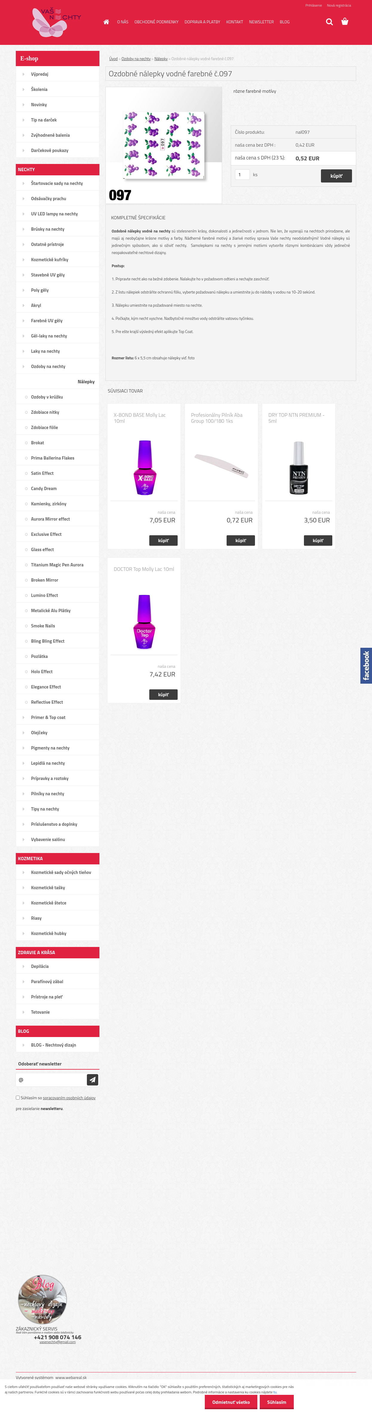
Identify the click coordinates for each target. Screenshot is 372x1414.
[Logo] (57, 22)
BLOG (285, 22)
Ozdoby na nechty (136, 59)
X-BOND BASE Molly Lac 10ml (140, 418)
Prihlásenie (313, 5)
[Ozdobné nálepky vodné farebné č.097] (164, 89)
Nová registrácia (339, 5)
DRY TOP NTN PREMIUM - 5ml (296, 418)
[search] (329, 22)
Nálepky (160, 59)
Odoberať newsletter (40, 1063)
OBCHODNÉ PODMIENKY (156, 22)
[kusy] (242, 174)
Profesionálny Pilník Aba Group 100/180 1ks (216, 418)
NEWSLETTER (261, 22)
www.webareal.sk (71, 1377)
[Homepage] (106, 22)
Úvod (113, 59)
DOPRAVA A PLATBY (202, 22)
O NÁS (123, 22)
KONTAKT (234, 22)
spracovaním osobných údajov (69, 1097)
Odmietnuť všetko (231, 1402)
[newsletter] (92, 1079)
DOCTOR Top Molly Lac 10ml (144, 569)
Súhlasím (276, 1402)
